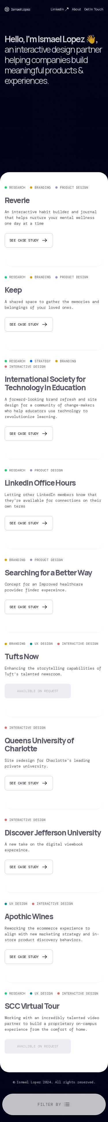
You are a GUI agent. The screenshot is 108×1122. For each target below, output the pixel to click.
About (76, 9)
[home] (17, 9)
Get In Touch (93, 9)
